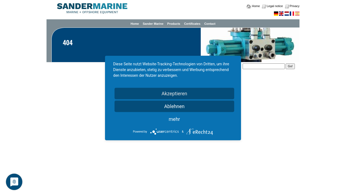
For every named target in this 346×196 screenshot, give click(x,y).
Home (256, 6)
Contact (209, 23)
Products (173, 23)
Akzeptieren (174, 93)
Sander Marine (153, 23)
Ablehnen (174, 106)
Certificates (192, 23)
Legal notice (275, 6)
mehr (174, 119)
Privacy (294, 6)
